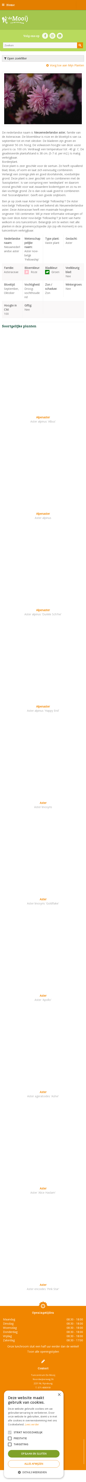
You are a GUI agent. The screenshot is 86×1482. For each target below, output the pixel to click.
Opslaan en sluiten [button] (33, 1453)
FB (45, 36)
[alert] (34, 1434)
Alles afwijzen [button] (33, 1464)
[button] (34, 1472)
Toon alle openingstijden (43, 1351)
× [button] (59, 1394)
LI (60, 36)
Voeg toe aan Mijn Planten (67, 65)
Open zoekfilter (15, 58)
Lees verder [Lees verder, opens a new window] (32, 1424)
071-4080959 (44, 1387)
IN (52, 36)
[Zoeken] (43, 45)
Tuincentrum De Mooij (43, 1374)
